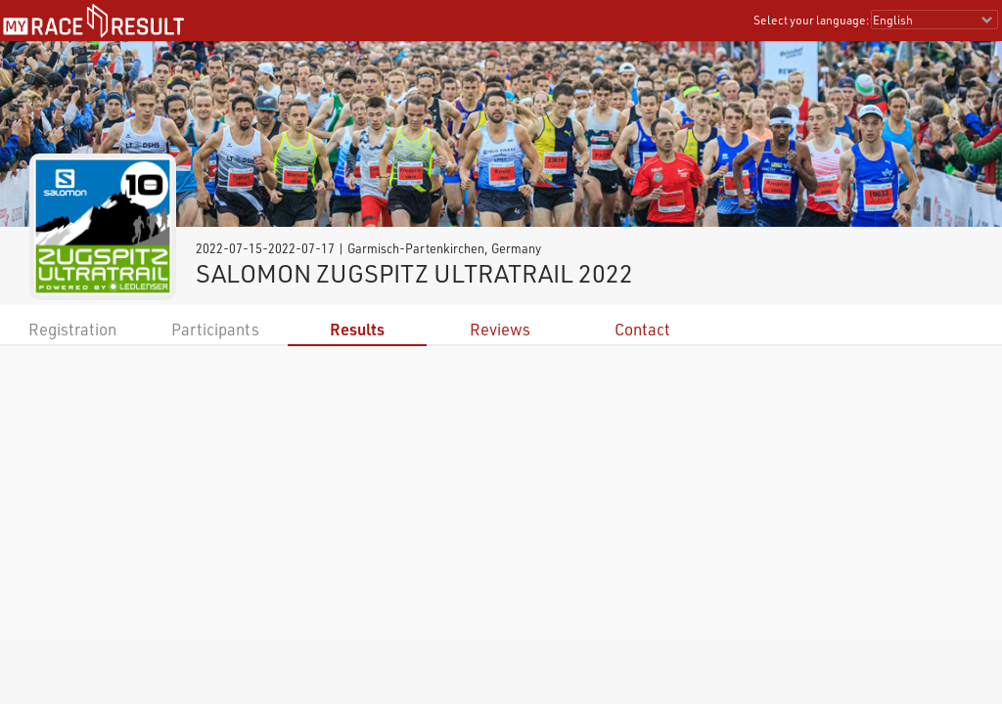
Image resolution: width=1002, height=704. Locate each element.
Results (357, 329)
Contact (642, 329)
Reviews (500, 329)
